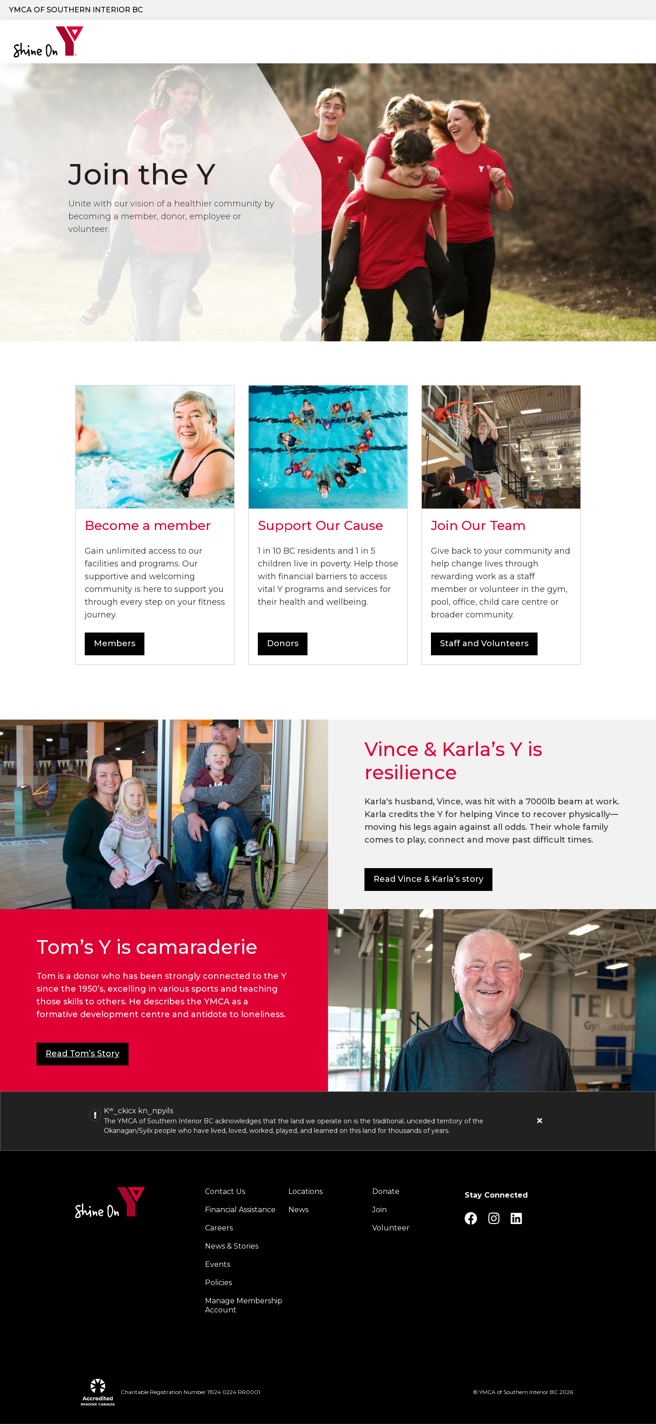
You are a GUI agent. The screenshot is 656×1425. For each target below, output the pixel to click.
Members (114, 644)
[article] (328, 1122)
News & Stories (231, 1247)
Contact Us (225, 1192)
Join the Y (544, 10)
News (298, 1210)
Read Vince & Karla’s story (428, 880)
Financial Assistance (240, 1210)
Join (379, 1210)
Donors (282, 644)
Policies (218, 1283)
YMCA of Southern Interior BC (76, 9)
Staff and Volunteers (484, 644)
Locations (331, 42)
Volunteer (391, 1228)
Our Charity (157, 42)
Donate (487, 10)
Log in (625, 10)
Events (217, 1265)
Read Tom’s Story (82, 1054)
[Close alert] (540, 1121)
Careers (592, 10)
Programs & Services (247, 42)
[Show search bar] (449, 10)
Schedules (449, 42)
